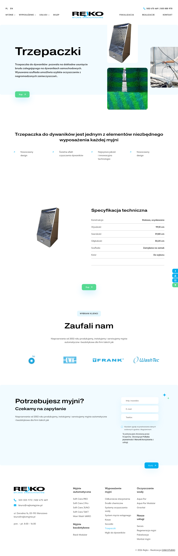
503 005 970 (166, 8)
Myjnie (9, 15)
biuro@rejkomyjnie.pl (31, 505)
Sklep (56, 15)
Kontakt (167, 15)
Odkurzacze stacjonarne (117, 499)
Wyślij (150, 465)
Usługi (43, 15)
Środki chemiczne (114, 503)
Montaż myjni (143, 539)
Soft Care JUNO (81, 507)
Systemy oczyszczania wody (116, 509)
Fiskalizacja (126, 15)
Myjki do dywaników (115, 532)
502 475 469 (152, 8)
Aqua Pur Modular (146, 503)
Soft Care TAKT (81, 512)
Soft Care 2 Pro (80, 503)
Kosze (108, 519)
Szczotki (109, 524)
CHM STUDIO (168, 550)
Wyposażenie (26, 15)
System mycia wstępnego (118, 515)
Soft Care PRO (80, 499)
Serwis (140, 526)
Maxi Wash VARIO (82, 516)
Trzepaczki (110, 528)
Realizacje (148, 15)
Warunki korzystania (143, 439)
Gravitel (141, 507)
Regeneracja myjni (146, 530)
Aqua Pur (141, 499)
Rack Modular (80, 534)
